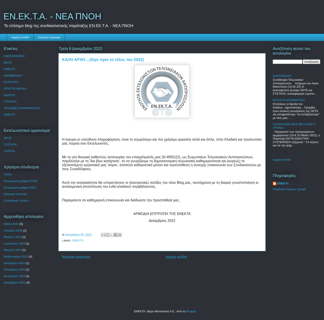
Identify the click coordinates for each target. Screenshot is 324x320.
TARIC (8, 174)
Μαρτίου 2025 (12, 237)
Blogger (191, 311)
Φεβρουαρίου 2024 (16, 256)
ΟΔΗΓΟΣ (9, 95)
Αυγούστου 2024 (14, 243)
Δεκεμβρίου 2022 (14, 282)
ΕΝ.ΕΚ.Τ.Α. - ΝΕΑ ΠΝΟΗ (52, 16)
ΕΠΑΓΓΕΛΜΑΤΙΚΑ (15, 88)
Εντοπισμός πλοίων (16, 200)
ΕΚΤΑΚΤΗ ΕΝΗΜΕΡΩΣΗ (289, 100)
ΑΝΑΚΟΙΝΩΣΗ (282, 75)
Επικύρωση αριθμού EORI (20, 181)
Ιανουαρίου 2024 (14, 263)
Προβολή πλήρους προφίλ (289, 189)
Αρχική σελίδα (20, 37)
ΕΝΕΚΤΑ (9, 69)
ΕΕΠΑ (7, 62)
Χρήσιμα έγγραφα (49, 37)
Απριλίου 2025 (13, 230)
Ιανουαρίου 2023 (14, 276)
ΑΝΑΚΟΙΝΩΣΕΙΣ (14, 56)
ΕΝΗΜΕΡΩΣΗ (13, 75)
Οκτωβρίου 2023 (14, 269)
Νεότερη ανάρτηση (76, 257)
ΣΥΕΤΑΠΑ (10, 101)
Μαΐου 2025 (11, 224)
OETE (7, 138)
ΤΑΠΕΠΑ (9, 151)
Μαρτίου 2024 (12, 250)
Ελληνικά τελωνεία (15, 194)
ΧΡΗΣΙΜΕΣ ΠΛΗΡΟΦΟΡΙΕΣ (22, 108)
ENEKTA (77, 240)
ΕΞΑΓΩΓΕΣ (11, 82)
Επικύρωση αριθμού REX (20, 187)
